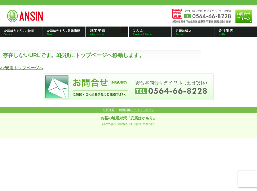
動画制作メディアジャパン (136, 109)
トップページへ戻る (27, 16)
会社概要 (109, 109)
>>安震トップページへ (21, 68)
